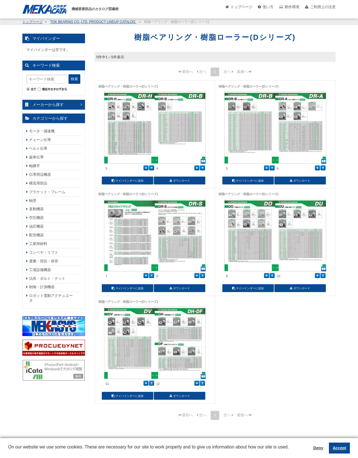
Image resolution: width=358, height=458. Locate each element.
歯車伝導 (36, 157)
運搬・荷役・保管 (43, 261)
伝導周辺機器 (40, 174)
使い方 (268, 7)
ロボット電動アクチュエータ (51, 297)
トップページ (241, 7)
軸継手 (34, 166)
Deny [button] (318, 448)
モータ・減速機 (42, 131)
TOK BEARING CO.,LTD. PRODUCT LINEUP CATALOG (93, 22)
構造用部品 (38, 183)
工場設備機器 (40, 270)
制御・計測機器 (42, 287)
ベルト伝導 (38, 148)
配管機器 (36, 235)
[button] (9, 451)
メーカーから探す (48, 105)
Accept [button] (339, 448)
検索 (74, 79)
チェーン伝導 (40, 140)
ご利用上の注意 (323, 7)
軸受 (32, 200)
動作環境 (292, 7)
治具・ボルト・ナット (47, 278)
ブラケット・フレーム (47, 192)
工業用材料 (38, 244)
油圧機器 (36, 226)
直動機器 (36, 209)
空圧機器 (36, 218)
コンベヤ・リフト (43, 252)
